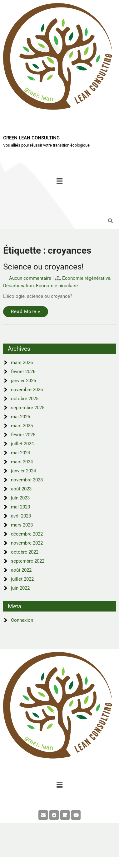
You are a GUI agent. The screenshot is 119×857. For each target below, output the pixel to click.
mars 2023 (22, 525)
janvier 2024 (23, 471)
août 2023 (21, 489)
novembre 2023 (27, 480)
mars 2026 (22, 362)
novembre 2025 (27, 389)
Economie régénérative (86, 278)
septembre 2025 (27, 407)
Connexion (22, 620)
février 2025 (23, 435)
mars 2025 (22, 425)
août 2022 (21, 570)
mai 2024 (20, 453)
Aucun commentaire (30, 278)
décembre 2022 (27, 534)
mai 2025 (20, 416)
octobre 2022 (24, 552)
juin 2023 (20, 498)
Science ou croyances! (43, 266)
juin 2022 (20, 588)
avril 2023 (21, 516)
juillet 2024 (22, 444)
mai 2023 (20, 507)
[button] (59, 181)
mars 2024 (22, 462)
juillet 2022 (22, 579)
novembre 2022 (27, 543)
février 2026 (23, 371)
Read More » (25, 311)
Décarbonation (18, 285)
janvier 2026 (23, 380)
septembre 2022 (27, 561)
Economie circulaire (57, 285)
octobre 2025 (24, 398)
